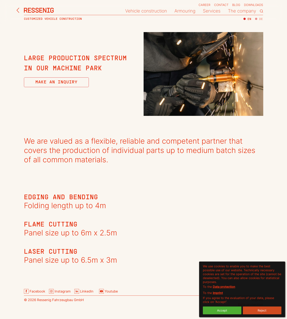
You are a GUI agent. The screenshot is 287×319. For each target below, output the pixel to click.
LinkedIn (83, 291)
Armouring (184, 11)
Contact (221, 5)
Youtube (108, 291)
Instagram (60, 291)
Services (211, 11)
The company (242, 11)
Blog (236, 5)
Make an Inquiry (56, 82)
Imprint (218, 293)
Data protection (224, 287)
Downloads (253, 5)
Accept (222, 310)
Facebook (34, 291)
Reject (262, 310)
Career (204, 5)
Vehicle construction (146, 11)
